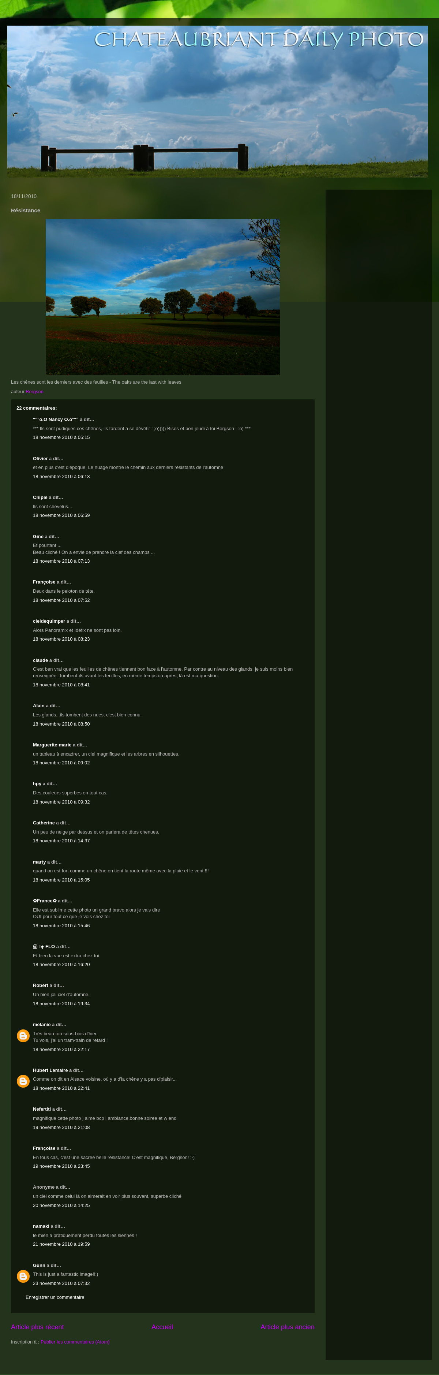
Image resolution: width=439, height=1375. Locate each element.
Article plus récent (37, 1327)
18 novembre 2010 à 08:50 (61, 724)
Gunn (39, 1265)
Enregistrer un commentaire (55, 1297)
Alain (39, 705)
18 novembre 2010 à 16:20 (61, 964)
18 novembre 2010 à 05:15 (61, 437)
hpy (37, 783)
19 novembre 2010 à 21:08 (61, 1127)
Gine (38, 536)
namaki (41, 1226)
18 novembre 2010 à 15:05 (61, 880)
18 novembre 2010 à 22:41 (61, 1088)
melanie (41, 1024)
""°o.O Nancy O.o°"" (56, 419)
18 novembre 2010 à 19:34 (61, 1003)
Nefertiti (42, 1109)
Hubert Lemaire (50, 1070)
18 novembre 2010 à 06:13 (61, 476)
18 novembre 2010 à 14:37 (61, 840)
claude (40, 660)
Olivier (40, 458)
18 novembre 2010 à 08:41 (61, 685)
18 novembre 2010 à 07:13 (61, 561)
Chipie (40, 497)
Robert (40, 985)
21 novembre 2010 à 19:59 (61, 1244)
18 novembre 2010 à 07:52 (61, 600)
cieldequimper (49, 621)
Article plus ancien (287, 1327)
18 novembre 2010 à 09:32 (61, 802)
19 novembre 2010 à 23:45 (61, 1166)
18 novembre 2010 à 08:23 (61, 639)
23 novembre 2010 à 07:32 (61, 1283)
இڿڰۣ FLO (44, 946)
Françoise (44, 582)
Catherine (44, 823)
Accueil (162, 1327)
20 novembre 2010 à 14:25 (61, 1205)
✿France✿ (45, 900)
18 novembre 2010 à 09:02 (61, 762)
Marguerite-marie (52, 745)
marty (39, 862)
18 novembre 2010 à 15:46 (61, 925)
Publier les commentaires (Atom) (75, 1342)
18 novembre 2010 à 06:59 (61, 515)
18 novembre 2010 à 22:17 (61, 1049)
